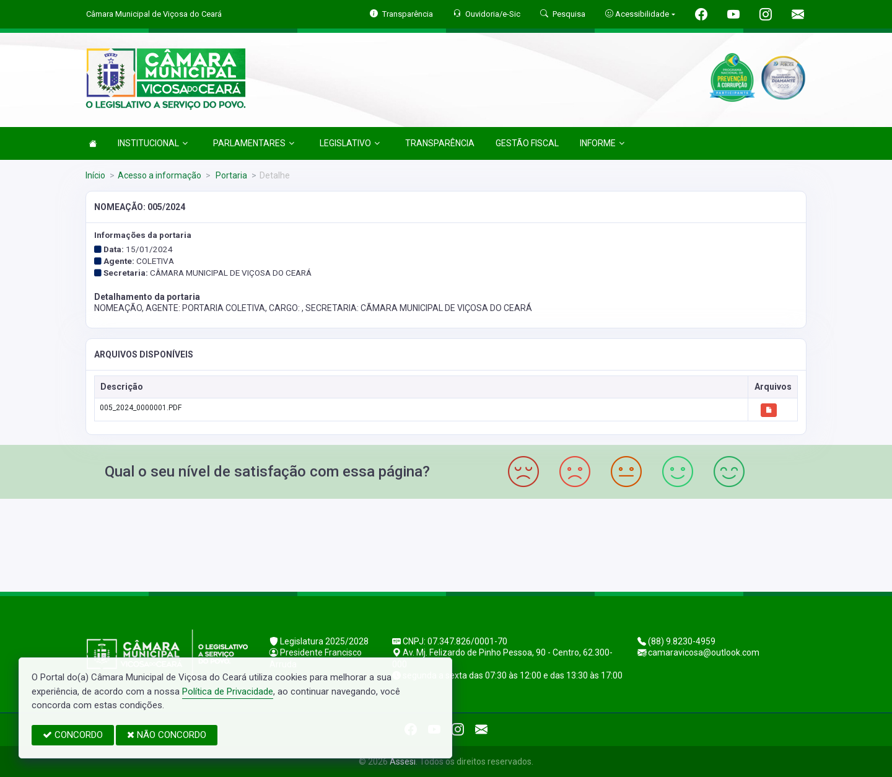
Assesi (403, 761)
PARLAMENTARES (253, 143)
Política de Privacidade (227, 691)
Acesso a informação (159, 175)
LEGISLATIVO (350, 143)
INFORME (602, 143)
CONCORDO (73, 734)
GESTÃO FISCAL (527, 143)
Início (95, 175)
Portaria (230, 175)
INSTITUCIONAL (153, 143)
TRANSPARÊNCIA (439, 143)
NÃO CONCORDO (166, 734)
